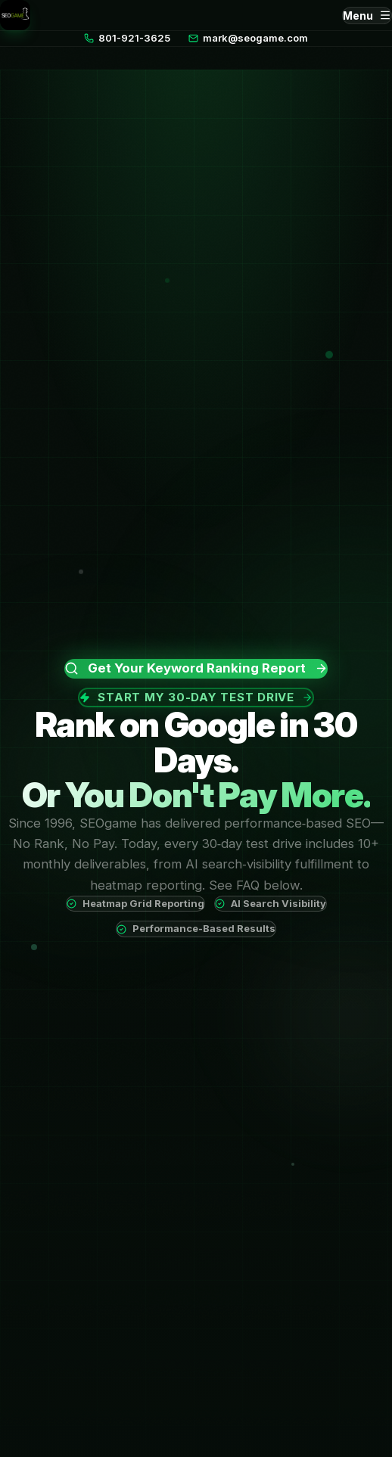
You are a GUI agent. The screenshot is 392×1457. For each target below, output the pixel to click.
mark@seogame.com (248, 38)
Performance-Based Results (196, 928)
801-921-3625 (127, 38)
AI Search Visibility (270, 903)
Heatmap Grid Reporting (135, 903)
